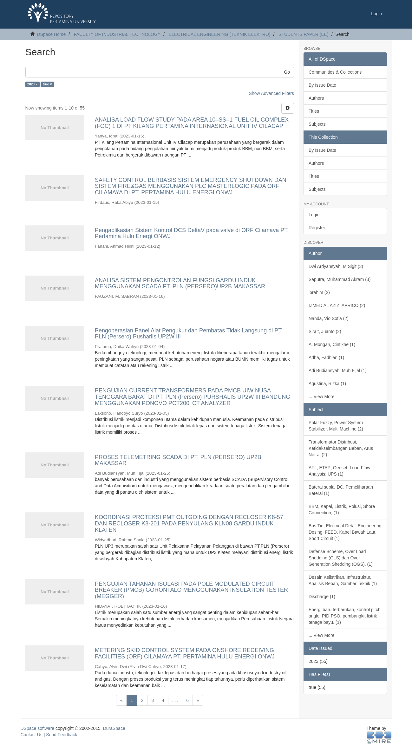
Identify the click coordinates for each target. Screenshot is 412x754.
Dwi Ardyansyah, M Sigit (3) (336, 266)
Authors (316, 98)
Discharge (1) (322, 596)
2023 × (32, 84)
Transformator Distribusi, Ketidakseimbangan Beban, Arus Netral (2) (341, 448)
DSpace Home (51, 34)
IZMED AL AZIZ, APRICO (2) (337, 305)
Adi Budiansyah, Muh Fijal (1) (338, 370)
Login (314, 214)
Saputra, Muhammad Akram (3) (339, 279)
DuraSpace (114, 728)
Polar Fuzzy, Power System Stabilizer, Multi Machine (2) (336, 425)
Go (287, 72)
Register (317, 227)
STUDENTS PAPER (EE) (303, 34)
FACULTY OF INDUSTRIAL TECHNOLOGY (117, 34)
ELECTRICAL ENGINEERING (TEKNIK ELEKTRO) (220, 34)
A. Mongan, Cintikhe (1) (332, 344)
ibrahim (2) (319, 292)
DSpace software (38, 728)
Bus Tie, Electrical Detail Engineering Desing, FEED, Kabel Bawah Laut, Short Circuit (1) (345, 532)
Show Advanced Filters (271, 93)
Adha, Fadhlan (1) (326, 357)
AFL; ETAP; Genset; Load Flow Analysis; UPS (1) (339, 471)
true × (47, 84)
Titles (314, 111)
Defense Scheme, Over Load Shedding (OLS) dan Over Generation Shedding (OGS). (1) (341, 558)
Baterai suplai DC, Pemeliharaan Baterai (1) (341, 490)
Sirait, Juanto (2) (325, 331)
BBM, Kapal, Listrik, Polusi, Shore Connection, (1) (342, 509)
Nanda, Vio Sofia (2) (329, 318)
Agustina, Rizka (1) (327, 383)
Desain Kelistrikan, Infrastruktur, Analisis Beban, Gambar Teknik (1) (343, 580)
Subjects (317, 124)
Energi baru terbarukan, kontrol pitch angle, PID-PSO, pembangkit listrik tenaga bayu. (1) (344, 616)
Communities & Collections (335, 72)
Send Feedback (61, 734)
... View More (321, 396)
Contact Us (32, 734)
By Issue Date (322, 85)
